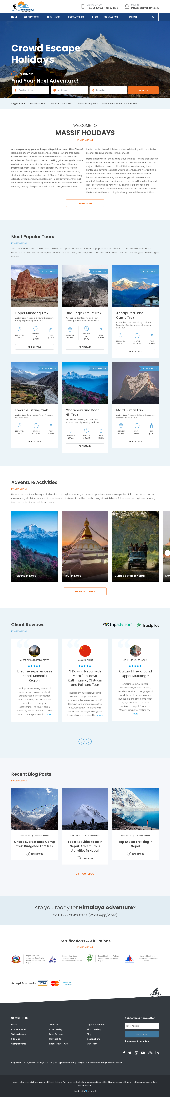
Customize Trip (19, 1029)
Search (143, 90)
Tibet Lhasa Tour (37, 103)
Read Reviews (56, 1034)
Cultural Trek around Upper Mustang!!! (135, 673)
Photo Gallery (94, 1029)
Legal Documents (96, 1024)
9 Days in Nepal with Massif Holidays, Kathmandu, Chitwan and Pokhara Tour (85, 678)
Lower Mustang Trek (87, 103)
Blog (95, 17)
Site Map (15, 1039)
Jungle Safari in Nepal (130, 576)
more (48, 714)
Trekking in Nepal (25, 576)
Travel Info (53, 17)
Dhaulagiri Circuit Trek (61, 103)
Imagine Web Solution (111, 1062)
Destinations (31, 17)
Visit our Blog (85, 873)
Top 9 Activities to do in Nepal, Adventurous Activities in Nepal (85, 846)
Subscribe (141, 1034)
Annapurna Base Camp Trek (130, 315)
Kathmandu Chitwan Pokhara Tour (120, 103)
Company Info (76, 17)
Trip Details (34, 347)
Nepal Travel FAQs (58, 1043)
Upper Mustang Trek (31, 313)
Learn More (37, 854)
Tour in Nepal (73, 576)
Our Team (92, 1043)
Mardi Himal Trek (129, 410)
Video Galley (55, 1029)
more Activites (85, 591)
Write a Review (18, 1034)
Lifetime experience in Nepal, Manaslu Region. (34, 675)
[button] (81, 741)
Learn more (85, 203)
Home (14, 17)
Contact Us (111, 17)
